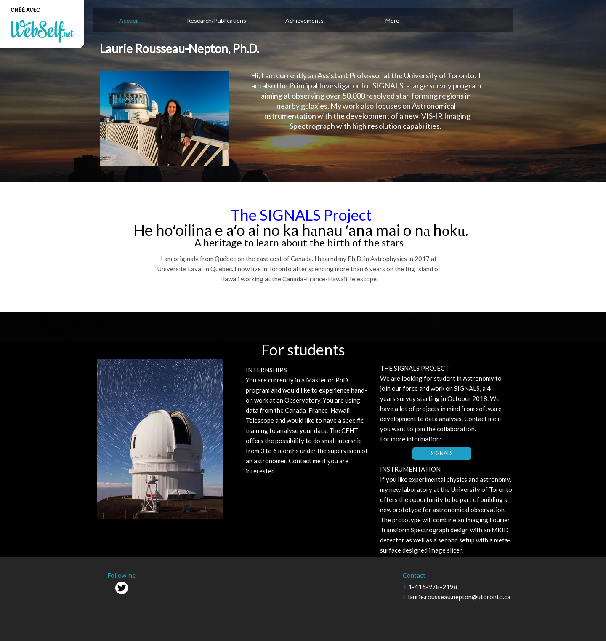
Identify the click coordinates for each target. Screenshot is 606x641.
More (392, 20)
